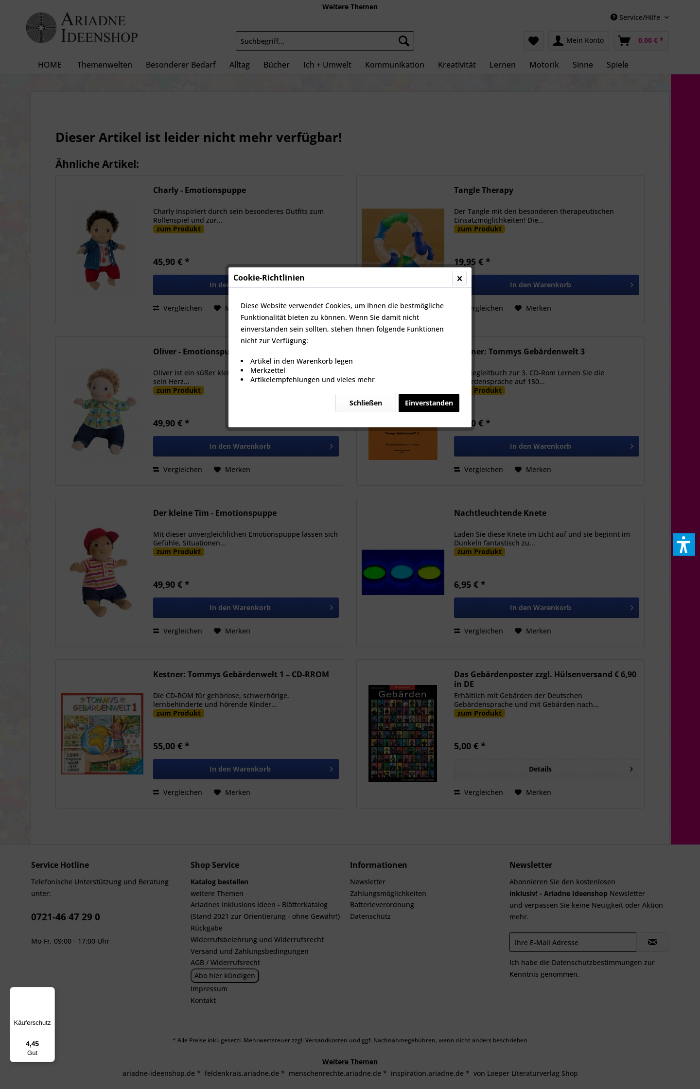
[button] (684, 544)
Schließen (366, 230)
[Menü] (49, 993)
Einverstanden (429, 230)
